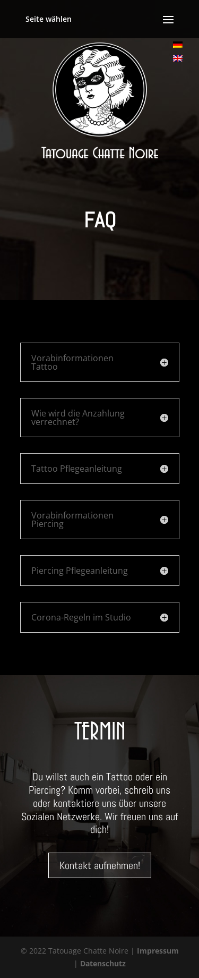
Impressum (158, 951)
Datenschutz (103, 963)
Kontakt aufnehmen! (99, 865)
